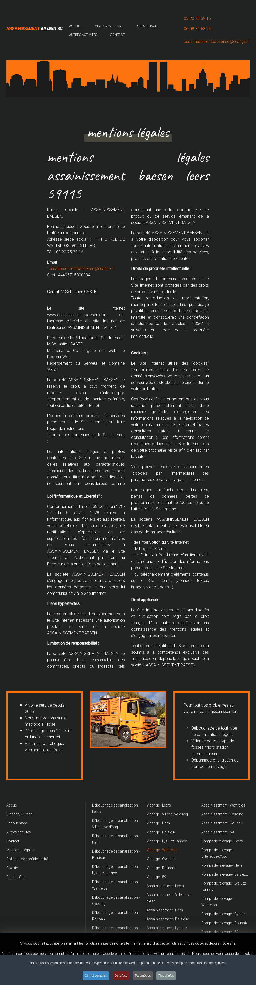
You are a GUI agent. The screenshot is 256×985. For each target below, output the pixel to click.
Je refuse (121, 976)
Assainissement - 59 (217, 832)
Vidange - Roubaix (161, 868)
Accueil (75, 26)
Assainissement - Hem (165, 910)
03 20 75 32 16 (197, 18)
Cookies (13, 868)
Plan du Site (15, 877)
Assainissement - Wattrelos (223, 805)
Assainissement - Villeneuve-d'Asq (169, 898)
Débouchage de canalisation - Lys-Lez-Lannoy (116, 870)
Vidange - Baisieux (161, 832)
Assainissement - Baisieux (168, 919)
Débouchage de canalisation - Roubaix (116, 916)
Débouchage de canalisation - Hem (116, 839)
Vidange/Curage (109, 26)
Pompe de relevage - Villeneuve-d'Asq (217, 853)
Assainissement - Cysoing (222, 814)
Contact (117, 35)
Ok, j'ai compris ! (96, 976)
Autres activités (83, 35)
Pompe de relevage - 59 (219, 932)
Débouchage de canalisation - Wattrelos (116, 885)
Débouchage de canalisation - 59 (116, 931)
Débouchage (146, 26)
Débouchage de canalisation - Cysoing (116, 900)
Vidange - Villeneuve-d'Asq (167, 814)
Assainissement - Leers (165, 886)
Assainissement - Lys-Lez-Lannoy (167, 931)
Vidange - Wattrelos (162, 850)
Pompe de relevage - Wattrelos (217, 902)
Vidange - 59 (156, 877)
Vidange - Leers (159, 805)
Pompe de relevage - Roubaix (224, 923)
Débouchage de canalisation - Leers (116, 808)
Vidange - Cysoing (161, 859)
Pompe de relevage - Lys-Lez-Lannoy (224, 886)
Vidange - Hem (158, 823)
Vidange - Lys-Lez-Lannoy (167, 841)
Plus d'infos (166, 976)
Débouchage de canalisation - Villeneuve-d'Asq (116, 824)
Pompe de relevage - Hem (221, 865)
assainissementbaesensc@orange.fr (217, 41)
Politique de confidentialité (27, 859)
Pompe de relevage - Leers (222, 841)
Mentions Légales (20, 850)
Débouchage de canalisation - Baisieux (116, 854)
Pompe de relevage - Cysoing (224, 914)
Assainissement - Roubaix (222, 823)
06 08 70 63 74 (197, 28)
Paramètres (143, 976)
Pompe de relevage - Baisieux (224, 874)
